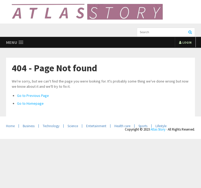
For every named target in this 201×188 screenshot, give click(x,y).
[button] (14, 42)
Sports (142, 126)
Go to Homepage (30, 103)
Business (29, 126)
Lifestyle (160, 126)
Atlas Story (157, 129)
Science (73, 126)
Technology (51, 126)
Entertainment (96, 126)
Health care (122, 126)
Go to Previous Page (33, 95)
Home (10, 126)
